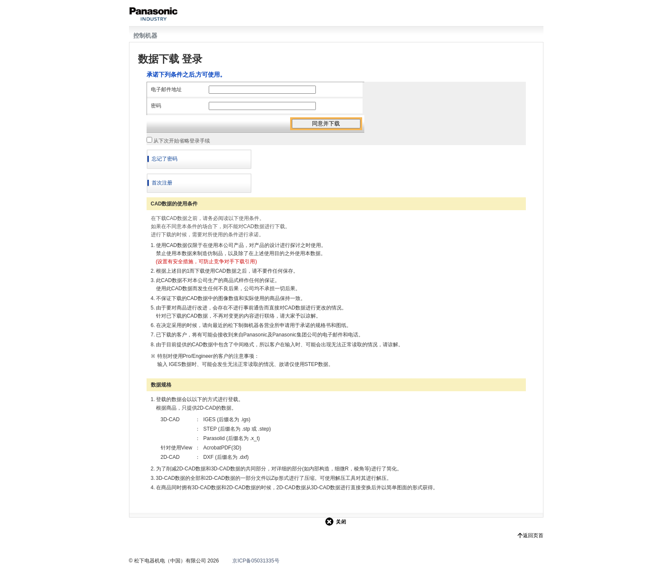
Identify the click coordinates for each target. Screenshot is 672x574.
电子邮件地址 (166, 89)
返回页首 (533, 535)
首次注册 (162, 183)
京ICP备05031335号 (255, 561)
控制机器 (145, 35)
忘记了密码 (164, 159)
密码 (156, 106)
